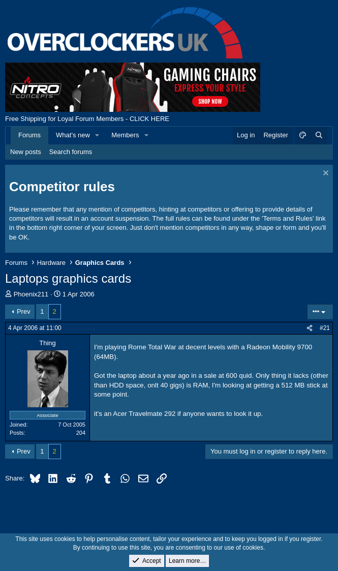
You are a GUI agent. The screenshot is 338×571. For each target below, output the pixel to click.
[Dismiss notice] (324, 174)
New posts (25, 152)
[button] (97, 135)
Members (125, 135)
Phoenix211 (31, 294)
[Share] (309, 328)
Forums (29, 135)
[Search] (318, 135)
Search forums (71, 152)
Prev (23, 311)
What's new (73, 135)
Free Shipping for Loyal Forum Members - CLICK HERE (87, 119)
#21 (325, 328)
